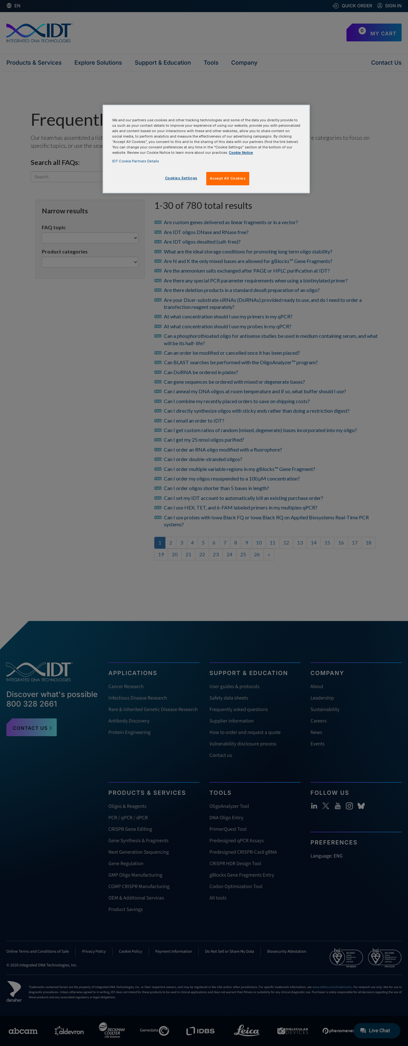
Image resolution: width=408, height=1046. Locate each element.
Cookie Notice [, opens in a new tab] (241, 152)
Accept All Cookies (227, 178)
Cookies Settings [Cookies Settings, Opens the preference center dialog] (181, 178)
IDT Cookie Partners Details (135, 161)
